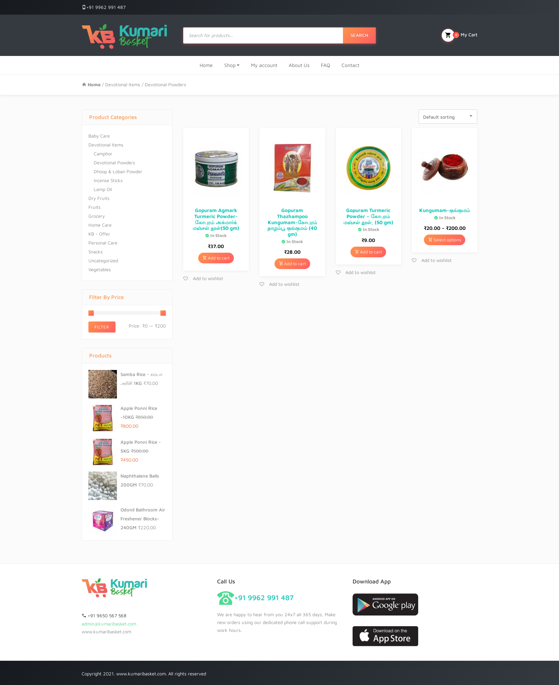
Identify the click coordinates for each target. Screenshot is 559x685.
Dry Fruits (98, 198)
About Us (299, 65)
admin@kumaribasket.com (109, 624)
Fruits (94, 207)
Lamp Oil (103, 189)
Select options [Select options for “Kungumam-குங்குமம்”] (444, 239)
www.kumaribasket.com (106, 631)
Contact (350, 65)
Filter (101, 327)
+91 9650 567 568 (104, 615)
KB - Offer (99, 234)
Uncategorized (103, 260)
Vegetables (99, 269)
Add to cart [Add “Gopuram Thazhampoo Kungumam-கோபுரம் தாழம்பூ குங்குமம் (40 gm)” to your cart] (292, 263)
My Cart (459, 35)
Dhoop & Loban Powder (118, 171)
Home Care (100, 225)
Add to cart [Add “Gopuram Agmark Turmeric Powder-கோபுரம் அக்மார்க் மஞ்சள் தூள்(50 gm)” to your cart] (216, 258)
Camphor (103, 153)
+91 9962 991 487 (103, 7)
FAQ (325, 65)
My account (264, 65)
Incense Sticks (108, 180)
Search (359, 35)
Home (206, 65)
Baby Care (99, 136)
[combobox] (448, 116)
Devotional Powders (114, 162)
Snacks (95, 251)
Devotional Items (122, 84)
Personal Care (102, 243)
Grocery (96, 216)
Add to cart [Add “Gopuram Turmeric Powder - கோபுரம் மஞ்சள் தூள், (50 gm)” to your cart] (368, 251)
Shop (230, 65)
